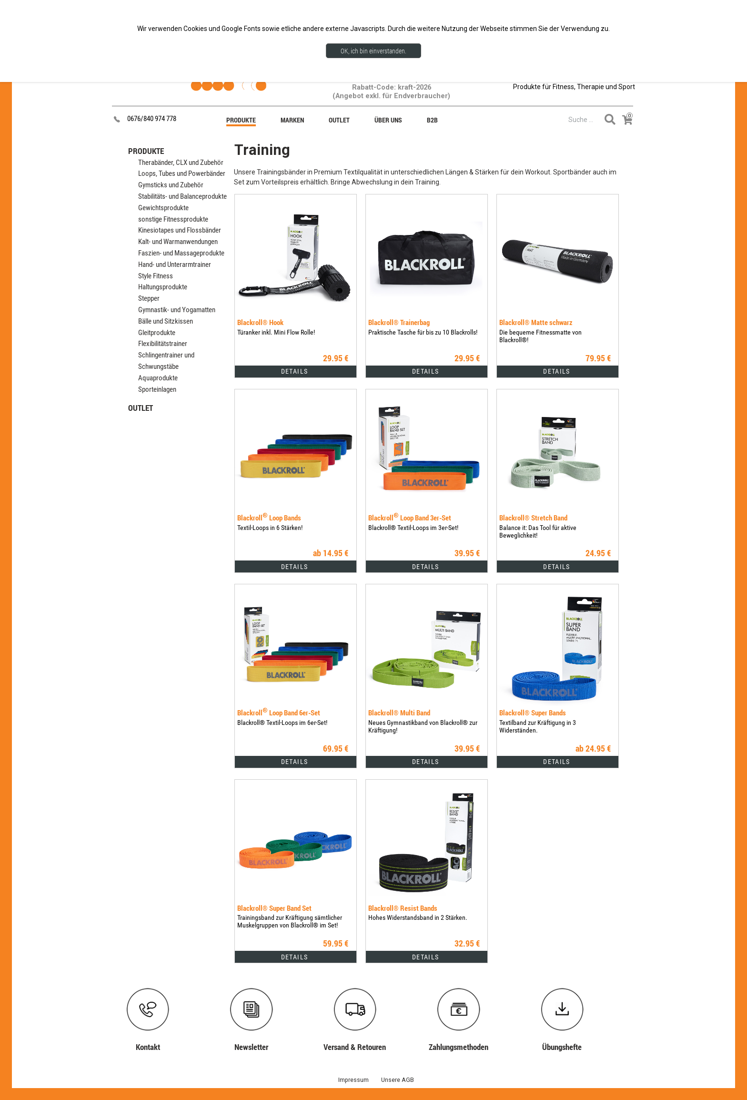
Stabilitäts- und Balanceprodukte (182, 196)
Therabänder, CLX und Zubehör (180, 162)
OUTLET (140, 407)
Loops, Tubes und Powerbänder (181, 173)
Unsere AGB (397, 1079)
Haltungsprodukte (162, 287)
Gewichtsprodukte (163, 208)
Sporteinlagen (157, 389)
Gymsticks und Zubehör (170, 185)
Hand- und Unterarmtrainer (174, 264)
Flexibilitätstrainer (162, 343)
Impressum (353, 1079)
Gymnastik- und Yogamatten (176, 310)
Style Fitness (155, 276)
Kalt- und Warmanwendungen (178, 241)
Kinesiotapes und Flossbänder (179, 230)
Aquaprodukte (158, 378)
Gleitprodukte (156, 332)
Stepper (149, 298)
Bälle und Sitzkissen (165, 321)
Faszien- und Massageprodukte (181, 253)
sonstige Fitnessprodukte (173, 219)
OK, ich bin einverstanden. (373, 50)
